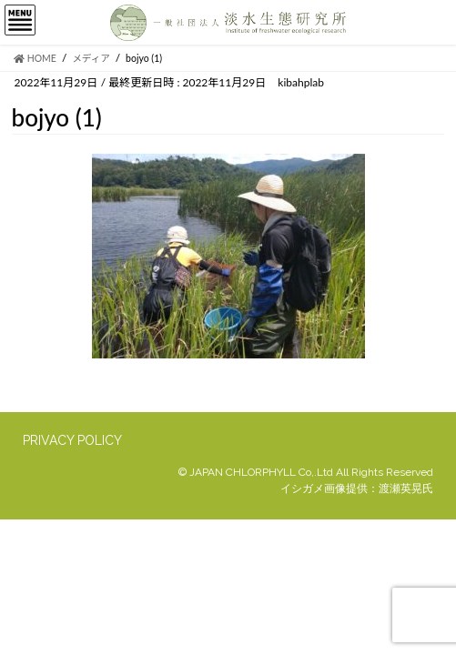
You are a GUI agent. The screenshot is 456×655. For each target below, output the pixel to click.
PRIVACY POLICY (72, 440)
